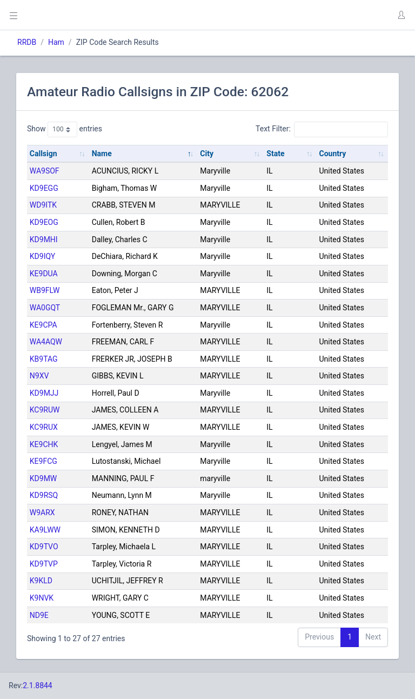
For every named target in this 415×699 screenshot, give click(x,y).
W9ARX (42, 512)
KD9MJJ (44, 393)
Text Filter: (322, 129)
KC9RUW (45, 409)
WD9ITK (43, 205)
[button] (401, 15)
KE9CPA (43, 325)
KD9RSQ (44, 495)
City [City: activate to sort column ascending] (206, 153)
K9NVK (41, 598)
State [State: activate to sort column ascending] (275, 153)
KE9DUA (44, 273)
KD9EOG (44, 222)
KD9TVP (44, 564)
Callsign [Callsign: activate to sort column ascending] (43, 153)
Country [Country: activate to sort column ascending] (332, 153)
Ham (56, 42)
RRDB (26, 42)
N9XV (39, 375)
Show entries (64, 129)
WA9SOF (44, 171)
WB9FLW (45, 290)
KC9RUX (44, 427)
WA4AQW (46, 341)
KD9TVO (44, 546)
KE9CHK (44, 444)
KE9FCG (43, 461)
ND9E (39, 615)
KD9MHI (44, 239)
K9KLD (41, 580)
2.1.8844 (37, 685)
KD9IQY (42, 256)
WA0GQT (45, 307)
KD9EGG (44, 188)
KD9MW (43, 478)
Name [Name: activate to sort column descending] (102, 153)
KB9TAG (44, 359)
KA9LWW (45, 529)
